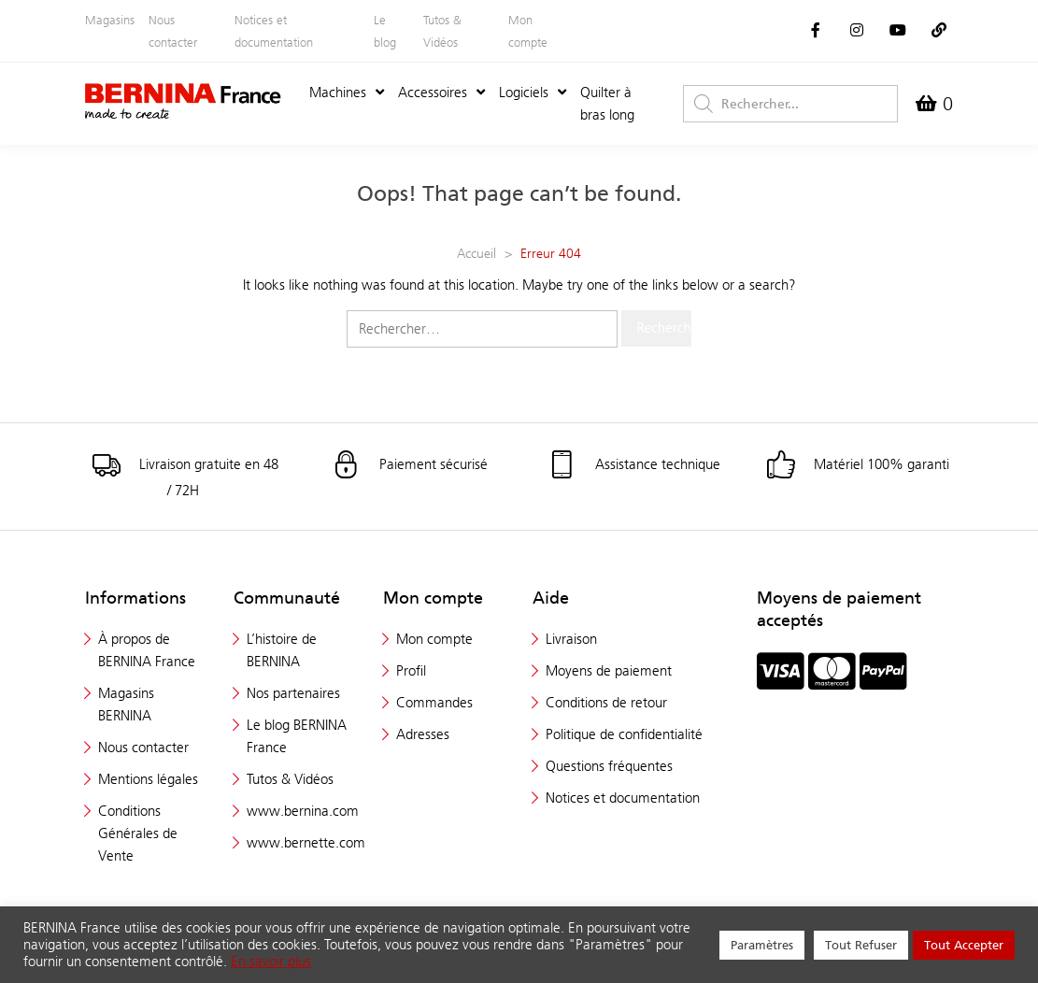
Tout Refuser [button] (861, 944)
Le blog (385, 31)
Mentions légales (148, 779)
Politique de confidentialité (624, 734)
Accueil (476, 253)
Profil (411, 670)
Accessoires (441, 92)
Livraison (571, 639)
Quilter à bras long (607, 103)
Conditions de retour (606, 702)
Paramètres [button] (762, 944)
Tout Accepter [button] (963, 944)
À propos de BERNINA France (146, 650)
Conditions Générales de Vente (138, 833)
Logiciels (532, 92)
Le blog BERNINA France (297, 736)
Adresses (422, 734)
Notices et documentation (274, 31)
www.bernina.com (303, 810)
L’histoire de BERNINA (282, 650)
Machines (346, 92)
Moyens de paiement (609, 670)
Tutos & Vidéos (442, 31)
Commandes (434, 702)
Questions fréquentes (609, 766)
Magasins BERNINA (126, 704)
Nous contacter (173, 31)
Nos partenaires (293, 693)
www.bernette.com (306, 842)
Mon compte (527, 31)
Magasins (110, 19)
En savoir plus (271, 961)
